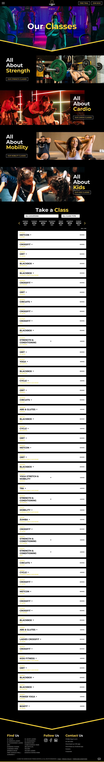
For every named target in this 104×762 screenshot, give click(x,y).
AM (82, 228)
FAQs (59, 759)
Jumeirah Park (12, 749)
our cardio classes (83, 117)
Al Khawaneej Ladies (15, 743)
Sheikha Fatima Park (32, 752)
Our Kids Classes (82, 192)
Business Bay (29, 743)
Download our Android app (74, 746)
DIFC (8, 745)
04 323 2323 (69, 741)
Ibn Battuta (29, 747)
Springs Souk (12, 750)
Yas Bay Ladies (30, 750)
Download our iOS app (72, 744)
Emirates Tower (13, 747)
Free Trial (84, 3)
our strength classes (17, 79)
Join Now (97, 3)
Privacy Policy (67, 759)
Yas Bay (27, 749)
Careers (67, 749)
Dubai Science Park (32, 745)
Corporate (68, 751)
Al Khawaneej (30, 741)
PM (85, 228)
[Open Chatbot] (99, 759)
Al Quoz (10, 739)
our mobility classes (17, 156)
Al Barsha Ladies (13, 741)
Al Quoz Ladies (30, 739)
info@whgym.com (71, 739)
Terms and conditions (80, 759)
